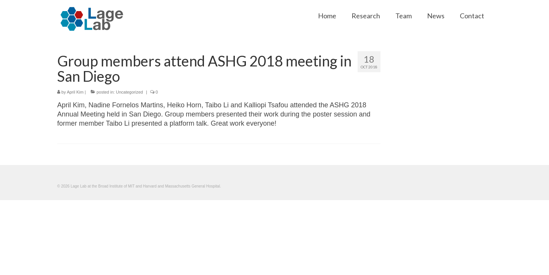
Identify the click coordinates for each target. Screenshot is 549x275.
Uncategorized (129, 92)
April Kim (75, 92)
